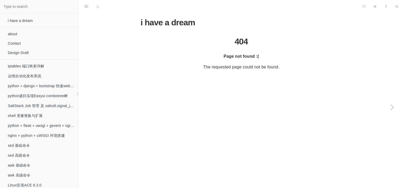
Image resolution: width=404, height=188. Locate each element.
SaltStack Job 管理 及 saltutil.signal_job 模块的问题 (43, 106)
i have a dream (20, 21)
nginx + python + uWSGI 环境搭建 (36, 135)
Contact (14, 43)
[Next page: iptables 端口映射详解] (392, 107)
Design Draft (18, 53)
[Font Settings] (97, 6)
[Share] (396, 6)
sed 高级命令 (19, 155)
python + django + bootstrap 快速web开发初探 (43, 86)
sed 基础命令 (19, 145)
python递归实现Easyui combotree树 (38, 96)
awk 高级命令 (19, 175)
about (12, 34)
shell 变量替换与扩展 (25, 116)
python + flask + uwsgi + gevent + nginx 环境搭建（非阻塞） (43, 126)
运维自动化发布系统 (24, 76)
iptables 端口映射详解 (26, 66)
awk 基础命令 (19, 165)
